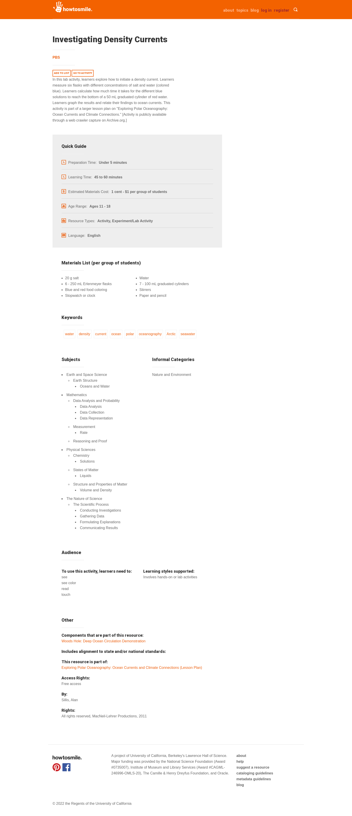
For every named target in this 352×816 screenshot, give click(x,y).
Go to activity (82, 73)
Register (281, 10)
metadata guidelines (253, 779)
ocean (116, 334)
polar (130, 334)
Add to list (61, 73)
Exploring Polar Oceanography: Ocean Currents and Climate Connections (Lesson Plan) (132, 668)
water (69, 334)
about (228, 10)
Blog (255, 10)
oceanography (150, 334)
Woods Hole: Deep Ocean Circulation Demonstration (103, 641)
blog (240, 785)
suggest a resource (252, 767)
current (100, 334)
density (84, 334)
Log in (266, 10)
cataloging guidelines (254, 773)
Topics (242, 10)
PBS (56, 57)
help (240, 761)
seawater (187, 334)
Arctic (171, 334)
